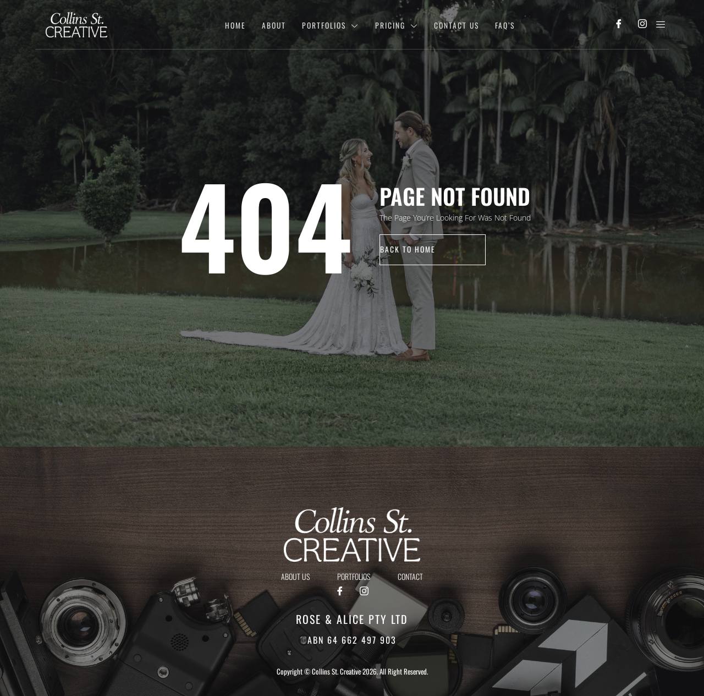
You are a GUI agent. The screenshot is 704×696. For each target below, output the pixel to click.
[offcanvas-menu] (660, 24)
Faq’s (503, 24)
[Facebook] (619, 25)
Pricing (391, 24)
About (265, 24)
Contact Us (453, 24)
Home (225, 24)
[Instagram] (643, 25)
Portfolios (324, 24)
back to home (408, 249)
